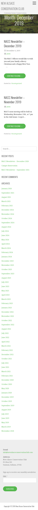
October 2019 (7, 401)
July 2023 (5, 282)
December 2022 (8, 312)
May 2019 (5, 423)
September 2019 (8, 406)
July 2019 (5, 414)
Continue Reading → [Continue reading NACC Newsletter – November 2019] (15, 126)
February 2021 (7, 376)
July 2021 (5, 363)
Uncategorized (16, 83)
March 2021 (6, 371)
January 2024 (7, 257)
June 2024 (5, 235)
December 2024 (8, 210)
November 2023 (8, 265)
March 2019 (6, 427)
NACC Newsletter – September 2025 (15, 170)
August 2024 (6, 227)
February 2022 (7, 350)
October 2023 (7, 269)
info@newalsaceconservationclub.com (18, 452)
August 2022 (6, 329)
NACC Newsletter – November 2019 (14, 99)
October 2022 (7, 320)
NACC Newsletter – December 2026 (15, 161)
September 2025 (8, 193)
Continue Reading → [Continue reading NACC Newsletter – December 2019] (15, 76)
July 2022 (5, 333)
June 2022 (5, 337)
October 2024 (7, 218)
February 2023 (7, 303)
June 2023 (5, 286)
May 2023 (5, 291)
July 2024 (5, 231)
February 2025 (7, 206)
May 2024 (5, 240)
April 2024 (6, 244)
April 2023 (6, 295)
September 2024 (8, 223)
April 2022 (6, 342)
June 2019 (5, 418)
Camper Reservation (9, 166)
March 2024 (6, 248)
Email (5, 476)
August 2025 (6, 197)
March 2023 (6, 299)
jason (8, 54)
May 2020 (5, 388)
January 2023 (7, 308)
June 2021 (5, 367)
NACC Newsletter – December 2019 (14, 43)
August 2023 (6, 278)
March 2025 (6, 201)
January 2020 (7, 393)
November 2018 (8, 431)
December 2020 (8, 380)
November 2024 (8, 214)
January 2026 (7, 189)
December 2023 (8, 261)
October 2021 (7, 359)
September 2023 (8, 274)
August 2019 (6, 410)
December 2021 (8, 355)
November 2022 (8, 316)
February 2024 (7, 252)
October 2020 (7, 384)
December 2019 (8, 397)
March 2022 (6, 346)
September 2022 (8, 325)
